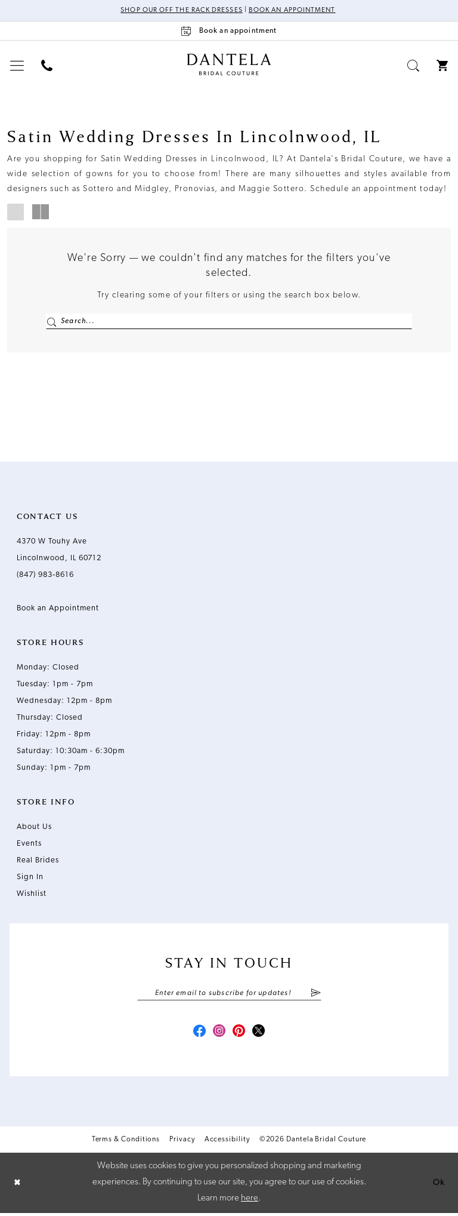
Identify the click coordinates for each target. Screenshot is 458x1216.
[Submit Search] (52, 322)
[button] (17, 66)
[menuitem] (17, 66)
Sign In (30, 879)
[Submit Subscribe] (315, 995)
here (249, 1201)
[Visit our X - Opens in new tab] (261, 1035)
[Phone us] (47, 66)
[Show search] (413, 66)
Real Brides (38, 862)
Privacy (181, 1143)
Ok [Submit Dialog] (438, 1185)
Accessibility (227, 1143)
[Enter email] (229, 995)
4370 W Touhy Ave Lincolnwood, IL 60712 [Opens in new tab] (59, 551)
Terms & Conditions (126, 1143)
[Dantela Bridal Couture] (229, 65)
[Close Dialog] (18, 1185)
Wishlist (32, 895)
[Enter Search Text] (229, 322)
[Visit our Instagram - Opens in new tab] (218, 1035)
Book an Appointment (294, 10)
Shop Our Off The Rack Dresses (179, 10)
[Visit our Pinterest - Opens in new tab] (240, 1035)
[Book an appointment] (229, 31)
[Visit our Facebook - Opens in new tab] (197, 1035)
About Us (34, 829)
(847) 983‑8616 (45, 577)
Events (29, 845)
